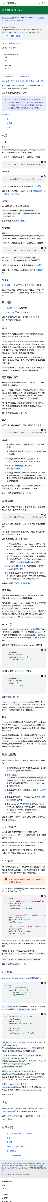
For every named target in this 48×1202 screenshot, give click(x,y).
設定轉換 (21, 566)
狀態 (24, 524)
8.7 (19, 81)
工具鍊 (21, 88)
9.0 (15, 81)
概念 (19, 43)
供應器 (34, 1048)
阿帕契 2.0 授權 (22, 1166)
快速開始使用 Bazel (12, 10)
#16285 (35, 265)
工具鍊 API (11, 771)
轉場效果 (19, 569)
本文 (13, 1094)
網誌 (3, 1185)
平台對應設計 (16, 964)
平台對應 (35, 579)
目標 (28, 629)
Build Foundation (8, 18)
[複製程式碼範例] (44, 162)
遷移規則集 (34, 317)
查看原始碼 (24, 76)
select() (10, 569)
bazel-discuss (8, 1111)
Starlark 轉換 (7, 722)
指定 (17, 1055)
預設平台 (27, 549)
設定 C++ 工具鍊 (10, 194)
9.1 (12, 81)
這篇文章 (15, 697)
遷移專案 (38, 191)
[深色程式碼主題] (42, 162)
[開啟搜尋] (38, 2)
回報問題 (8, 76)
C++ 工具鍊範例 (13, 1156)
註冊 (21, 20)
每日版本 (5, 81)
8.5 (27, 81)
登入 (43, 3)
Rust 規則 (11, 312)
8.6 (23, 81)
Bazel (4, 43)
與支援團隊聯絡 (23, 583)
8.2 (38, 81)
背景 (8, 127)
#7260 (35, 186)
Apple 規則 (6, 285)
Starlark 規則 (20, 1042)
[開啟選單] (3, 3)
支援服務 (5, 1198)
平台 (15, 88)
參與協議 (11, 20)
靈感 (13, 342)
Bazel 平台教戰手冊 (15, 1146)
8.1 (42, 81)
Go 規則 (10, 308)
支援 (18, 86)
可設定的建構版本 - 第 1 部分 (19, 1134)
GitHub (4, 1189)
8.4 (30, 81)
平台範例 (10, 1151)
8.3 (34, 81)
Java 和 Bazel (18, 221)
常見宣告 (29, 459)
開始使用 (12, 43)
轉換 (44, 943)
